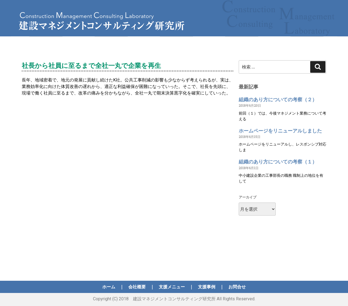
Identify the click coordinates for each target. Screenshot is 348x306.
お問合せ (237, 286)
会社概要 (137, 286)
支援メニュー (172, 286)
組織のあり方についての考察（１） (278, 162)
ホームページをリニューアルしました (280, 131)
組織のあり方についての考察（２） (278, 99)
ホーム (108, 286)
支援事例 (206, 286)
